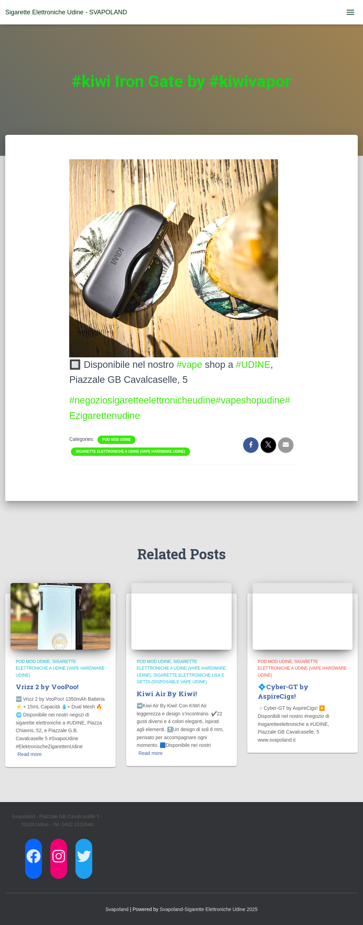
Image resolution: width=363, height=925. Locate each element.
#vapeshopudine (250, 400)
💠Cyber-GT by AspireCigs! (283, 691)
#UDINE (253, 364)
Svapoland (117, 909)
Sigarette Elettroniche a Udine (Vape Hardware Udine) (130, 451)
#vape (189, 364)
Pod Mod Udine (116, 440)
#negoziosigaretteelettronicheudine (142, 400)
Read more (29, 754)
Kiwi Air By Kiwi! (167, 693)
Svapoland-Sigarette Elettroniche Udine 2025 (208, 909)
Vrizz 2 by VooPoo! (47, 686)
